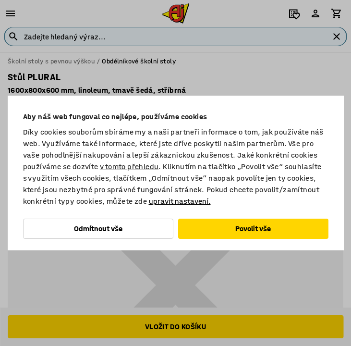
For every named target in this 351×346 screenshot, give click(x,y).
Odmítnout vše (98, 228)
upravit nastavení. (180, 201)
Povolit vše (253, 228)
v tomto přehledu (129, 166)
